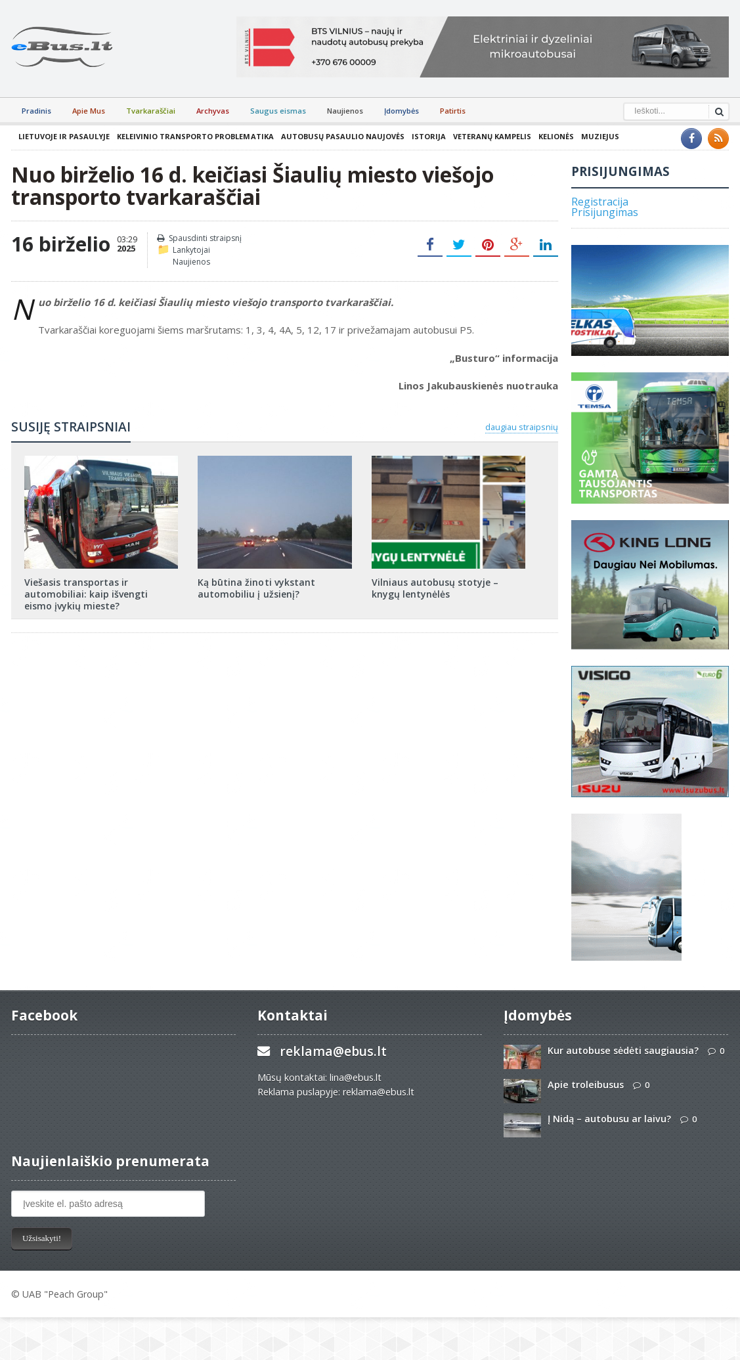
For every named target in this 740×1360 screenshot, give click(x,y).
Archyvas (212, 111)
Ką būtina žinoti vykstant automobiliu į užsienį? (256, 588)
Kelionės (555, 136)
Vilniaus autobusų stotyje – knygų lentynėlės (435, 588)
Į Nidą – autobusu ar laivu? (609, 1118)
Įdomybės (401, 111)
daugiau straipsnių (521, 427)
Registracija (599, 201)
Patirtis (453, 111)
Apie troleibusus (586, 1084)
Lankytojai (191, 249)
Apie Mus (88, 111)
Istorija (428, 136)
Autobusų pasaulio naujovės (342, 136)
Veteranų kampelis (491, 136)
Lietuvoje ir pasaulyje (64, 136)
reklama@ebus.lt (333, 1051)
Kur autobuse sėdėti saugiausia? (623, 1050)
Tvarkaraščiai (150, 111)
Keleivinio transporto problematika (195, 136)
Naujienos (345, 111)
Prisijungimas (604, 212)
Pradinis (36, 111)
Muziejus (599, 136)
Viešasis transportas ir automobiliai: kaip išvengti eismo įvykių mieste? (101, 594)
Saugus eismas (278, 111)
